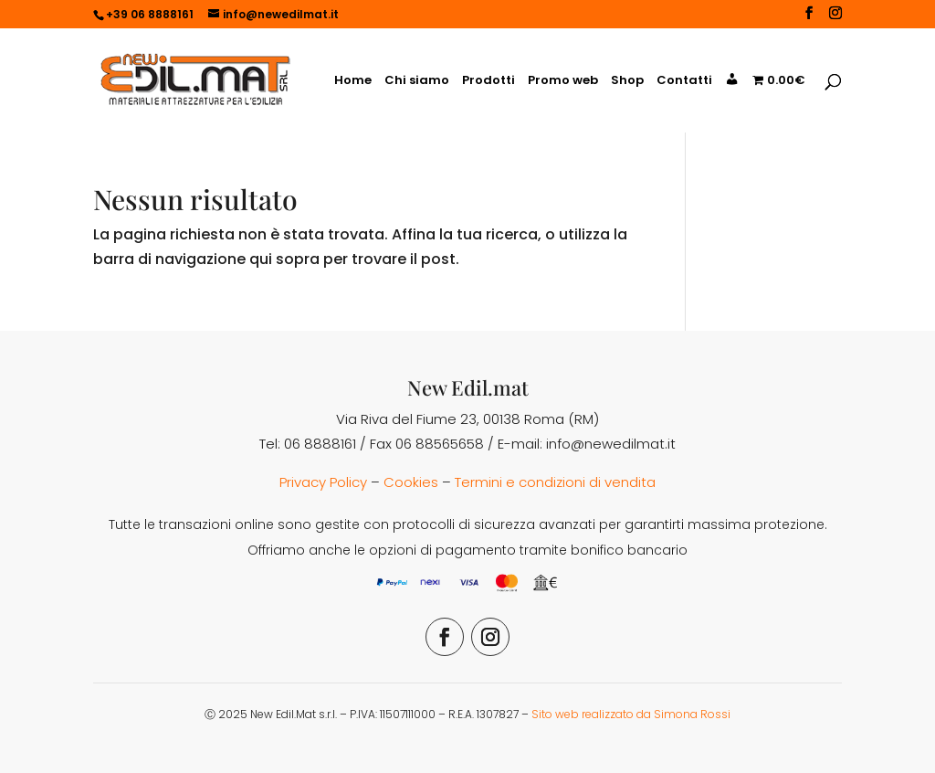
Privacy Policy (323, 482)
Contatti (684, 81)
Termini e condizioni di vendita (555, 482)
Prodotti (488, 81)
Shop (627, 81)
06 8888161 (320, 443)
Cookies (410, 482)
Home (353, 81)
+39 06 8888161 (150, 14)
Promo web (563, 81)
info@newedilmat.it (611, 443)
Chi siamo (416, 81)
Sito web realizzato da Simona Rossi (630, 714)
